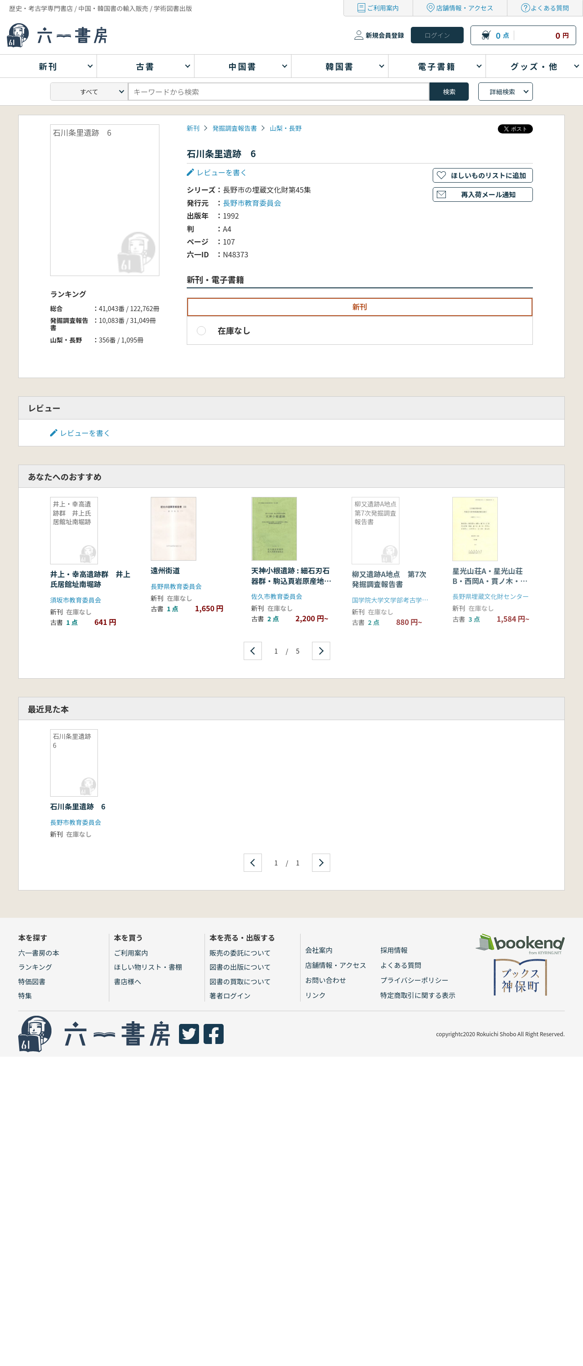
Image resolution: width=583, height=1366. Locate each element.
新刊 (193, 128)
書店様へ (127, 981)
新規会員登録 (385, 35)
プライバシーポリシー (414, 980)
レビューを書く (221, 172)
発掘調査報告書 (234, 128)
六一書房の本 (38, 952)
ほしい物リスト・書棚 (148, 967)
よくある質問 (550, 7)
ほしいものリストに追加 (488, 175)
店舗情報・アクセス (464, 7)
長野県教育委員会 (176, 586)
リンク (315, 995)
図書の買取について (240, 981)
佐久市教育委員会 (276, 596)
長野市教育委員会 (252, 202)
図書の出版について (240, 967)
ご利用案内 (383, 7)
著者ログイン (230, 995)
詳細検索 (502, 91)
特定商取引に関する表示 (417, 995)
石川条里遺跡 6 (77, 806)
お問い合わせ (325, 980)
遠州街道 (165, 570)
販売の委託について (240, 952)
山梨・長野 (286, 128)
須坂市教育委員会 (75, 599)
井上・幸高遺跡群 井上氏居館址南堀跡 (90, 578)
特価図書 (32, 981)
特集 (25, 995)
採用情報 (394, 950)
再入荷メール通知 (488, 194)
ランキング (35, 967)
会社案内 (318, 950)
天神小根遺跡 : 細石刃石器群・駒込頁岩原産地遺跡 (291, 580)
